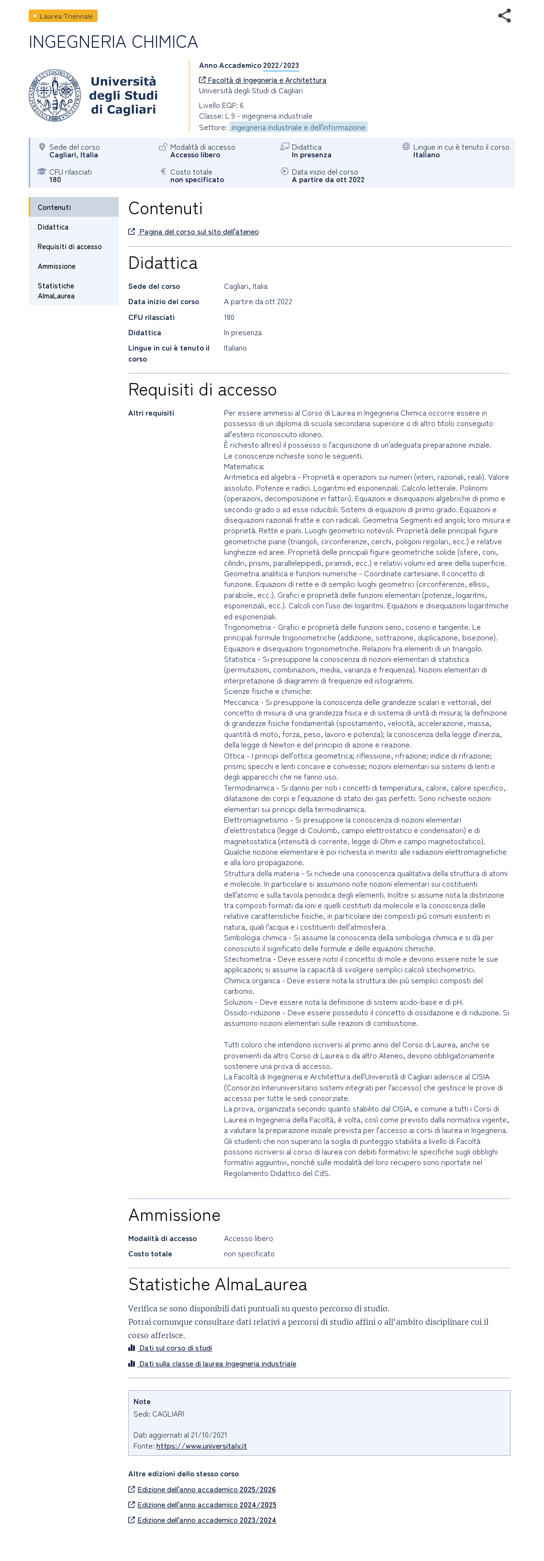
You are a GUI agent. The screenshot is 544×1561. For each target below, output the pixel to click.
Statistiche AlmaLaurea (56, 290)
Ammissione (57, 266)
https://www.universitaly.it (201, 1445)
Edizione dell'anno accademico (202, 1489)
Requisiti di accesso (70, 246)
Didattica (53, 226)
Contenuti (54, 207)
